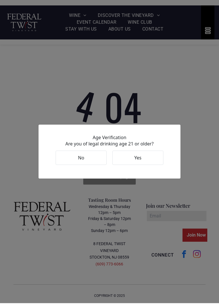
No (81, 158)
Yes (137, 158)
